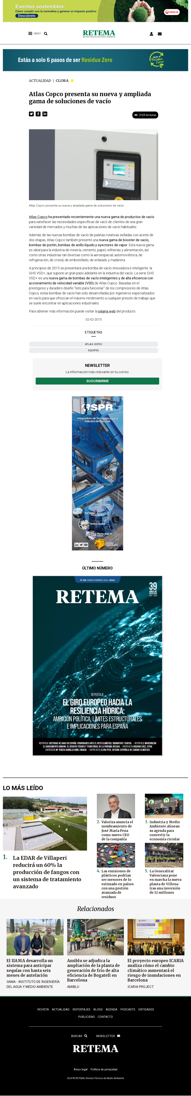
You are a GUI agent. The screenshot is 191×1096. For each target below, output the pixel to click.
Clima (63, 80)
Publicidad (86, 1018)
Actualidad (40, 80)
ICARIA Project (141, 986)
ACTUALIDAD (59, 1009)
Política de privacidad (104, 1071)
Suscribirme (97, 381)
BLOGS (98, 1009)
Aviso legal (79, 1071)
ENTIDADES (147, 1009)
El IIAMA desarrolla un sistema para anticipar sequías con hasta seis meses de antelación (30, 968)
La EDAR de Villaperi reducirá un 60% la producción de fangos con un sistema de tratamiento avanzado (48, 872)
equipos (93, 350)
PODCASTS (128, 1009)
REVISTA (41, 1009)
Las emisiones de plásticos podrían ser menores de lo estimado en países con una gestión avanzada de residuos (117, 882)
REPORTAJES (81, 1009)
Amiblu (73, 986)
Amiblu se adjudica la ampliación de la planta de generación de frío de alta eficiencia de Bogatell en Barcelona (93, 970)
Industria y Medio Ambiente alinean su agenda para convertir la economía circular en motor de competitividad (165, 833)
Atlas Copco (93, 344)
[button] (31, 114)
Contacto (106, 1018)
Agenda (111, 1009)
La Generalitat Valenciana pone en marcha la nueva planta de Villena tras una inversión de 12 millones (165, 880)
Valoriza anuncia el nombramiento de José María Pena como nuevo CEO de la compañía (116, 829)
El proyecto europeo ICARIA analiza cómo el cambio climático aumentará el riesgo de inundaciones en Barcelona (156, 970)
